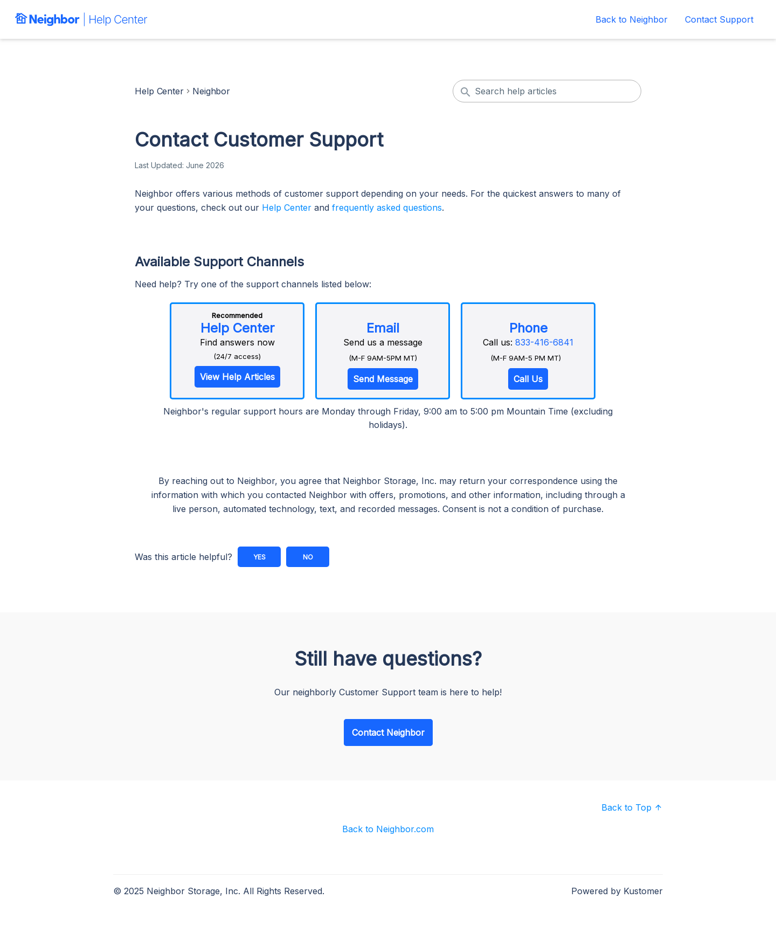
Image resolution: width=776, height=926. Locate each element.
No (308, 557)
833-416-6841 (544, 342)
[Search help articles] (547, 91)
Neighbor (211, 91)
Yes (259, 557)
